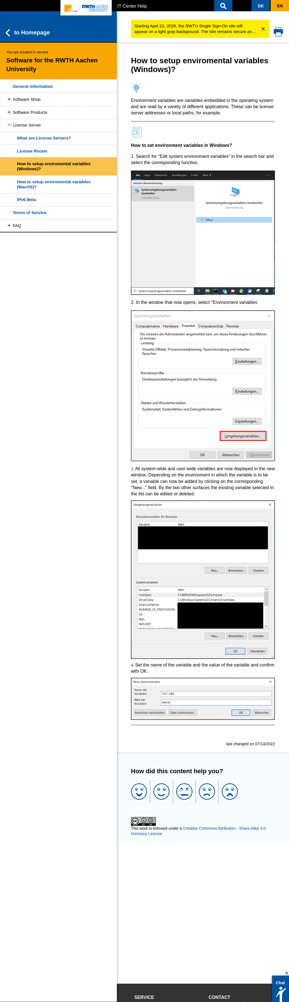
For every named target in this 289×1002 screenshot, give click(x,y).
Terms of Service (30, 212)
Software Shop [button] (26, 99)
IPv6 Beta (26, 199)
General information (33, 86)
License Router (32, 151)
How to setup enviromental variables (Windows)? (54, 166)
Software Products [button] (30, 112)
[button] (223, 5)
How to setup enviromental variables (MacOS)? (54, 184)
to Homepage (28, 33)
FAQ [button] (17, 225)
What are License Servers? (44, 138)
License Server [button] (27, 125)
